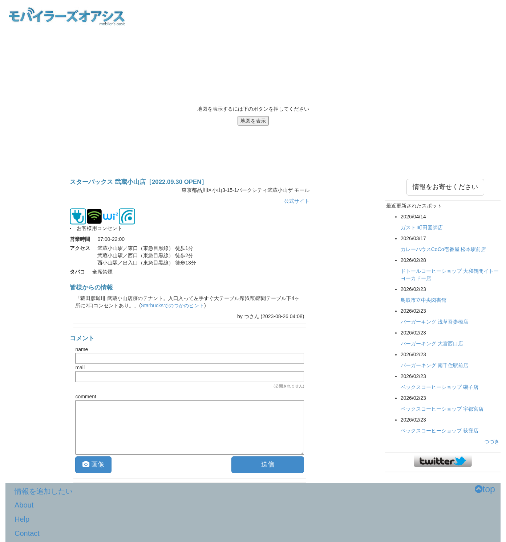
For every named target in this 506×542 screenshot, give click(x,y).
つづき (491, 441)
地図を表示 (253, 121)
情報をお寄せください (445, 186)
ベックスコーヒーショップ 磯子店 (439, 387)
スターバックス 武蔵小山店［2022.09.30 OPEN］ (138, 181)
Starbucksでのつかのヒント (172, 305)
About (24, 505)
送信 (267, 464)
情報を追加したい (44, 491)
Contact (27, 533)
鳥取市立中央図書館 (423, 300)
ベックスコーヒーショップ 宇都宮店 (442, 409)
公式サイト (296, 201)
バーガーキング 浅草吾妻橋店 (434, 322)
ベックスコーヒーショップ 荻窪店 (439, 431)
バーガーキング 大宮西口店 (432, 343)
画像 (93, 464)
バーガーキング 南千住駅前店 (434, 365)
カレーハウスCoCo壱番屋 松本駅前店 (443, 249)
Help (22, 519)
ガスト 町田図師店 (422, 227)
